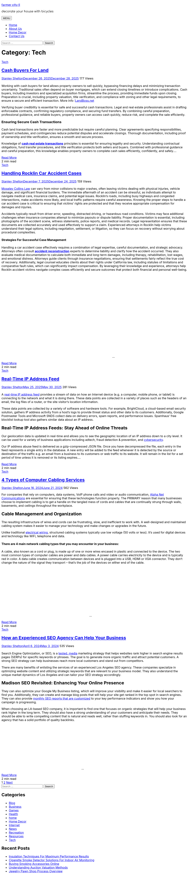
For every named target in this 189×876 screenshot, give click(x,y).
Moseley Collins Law (15, 188)
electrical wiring (37, 532)
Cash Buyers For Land (25, 70)
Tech (4, 62)
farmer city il (10, 5)
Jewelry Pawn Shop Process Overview (36, 871)
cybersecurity (153, 440)
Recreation (16, 832)
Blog (12, 803)
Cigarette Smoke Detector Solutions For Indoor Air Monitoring (51, 860)
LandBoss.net (84, 100)
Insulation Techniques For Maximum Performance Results (49, 856)
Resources (16, 836)
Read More (9, 157)
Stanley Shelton (12, 78)
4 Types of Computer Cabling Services (43, 479)
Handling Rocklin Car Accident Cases (41, 173)
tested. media (68, 653)
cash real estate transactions (42, 143)
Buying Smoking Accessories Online (34, 864)
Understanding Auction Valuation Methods (38, 867)
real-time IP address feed (21, 394)
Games (14, 810)
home (13, 818)
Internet (14, 825)
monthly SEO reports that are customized (61, 698)
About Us (15, 29)
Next (9, 782)
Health (13, 814)
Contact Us (16, 36)
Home (13, 25)
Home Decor (17, 32)
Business (15, 807)
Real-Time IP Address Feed (30, 379)
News (13, 829)
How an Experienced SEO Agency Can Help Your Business (63, 637)
